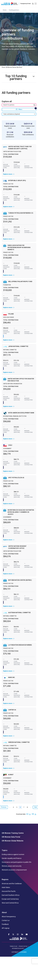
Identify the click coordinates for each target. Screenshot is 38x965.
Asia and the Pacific (9, 891)
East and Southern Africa (10, 895)
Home (4, 10)
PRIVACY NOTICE (23, 946)
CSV (27, 814)
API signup (5, 928)
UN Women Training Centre (13, 833)
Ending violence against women (13, 854)
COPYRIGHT (15, 952)
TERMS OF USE (13, 946)
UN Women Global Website (12, 840)
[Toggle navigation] (35, 3)
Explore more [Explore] (7, 174)
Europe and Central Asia (10, 899)
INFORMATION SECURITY (18, 948)
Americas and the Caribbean (12, 883)
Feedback (5, 924)
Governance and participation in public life (16, 862)
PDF (33, 814)
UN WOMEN (23, 952)
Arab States (6, 887)
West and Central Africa (10, 902)
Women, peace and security (11, 866)
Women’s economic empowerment (14, 870)
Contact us (6, 920)
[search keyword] (19, 105)
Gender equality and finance (11, 858)
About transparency (9, 916)
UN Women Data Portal (11, 837)
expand (35, 76)
